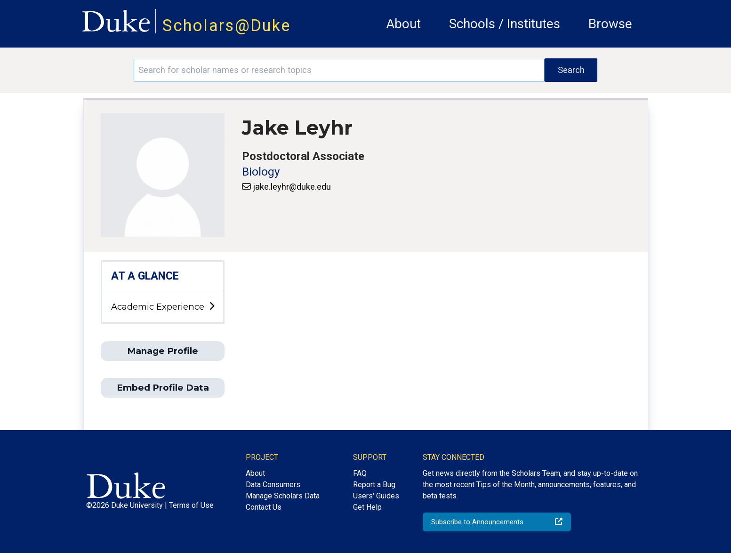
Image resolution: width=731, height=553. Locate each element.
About (403, 24)
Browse (610, 24)
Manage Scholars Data (283, 495)
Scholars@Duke (226, 25)
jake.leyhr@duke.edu (292, 187)
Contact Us (263, 507)
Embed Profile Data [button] (163, 387)
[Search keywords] (339, 70)
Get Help (367, 507)
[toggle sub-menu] (212, 306)
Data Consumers (273, 484)
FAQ (360, 473)
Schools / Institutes (504, 24)
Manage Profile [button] (162, 350)
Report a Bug (374, 484)
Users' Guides (376, 495)
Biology (261, 171)
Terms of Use (191, 505)
